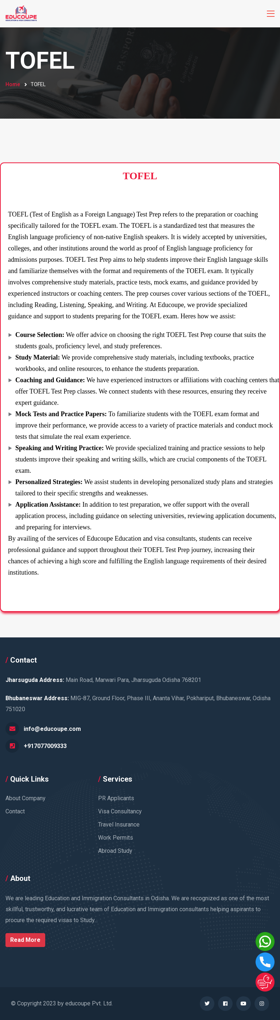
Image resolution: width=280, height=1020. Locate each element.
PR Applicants (116, 798)
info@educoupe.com (52, 728)
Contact (15, 811)
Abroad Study (115, 850)
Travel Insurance (119, 824)
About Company (25, 798)
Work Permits (115, 837)
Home (12, 84)
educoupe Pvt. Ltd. (89, 1003)
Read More (25, 939)
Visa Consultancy (120, 811)
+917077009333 (45, 746)
